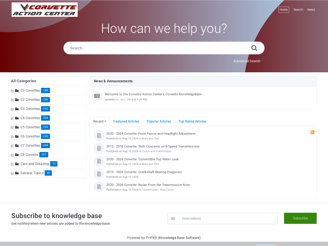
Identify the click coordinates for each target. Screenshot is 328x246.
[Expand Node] (12, 90)
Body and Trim (150, 138)
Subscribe (300, 218)
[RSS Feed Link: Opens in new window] (313, 132)
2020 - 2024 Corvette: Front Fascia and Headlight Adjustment (150, 134)
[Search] (254, 48)
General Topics (32, 173)
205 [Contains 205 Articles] (45, 99)
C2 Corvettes (30, 100)
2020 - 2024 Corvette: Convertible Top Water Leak (142, 159)
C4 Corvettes (30, 118)
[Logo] (44, 9)
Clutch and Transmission (157, 151)
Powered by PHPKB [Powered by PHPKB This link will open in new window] (142, 238)
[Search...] (164, 48)
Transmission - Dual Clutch (158, 189)
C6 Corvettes (30, 136)
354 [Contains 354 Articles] (45, 117)
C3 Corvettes (30, 109)
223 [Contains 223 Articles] (45, 127)
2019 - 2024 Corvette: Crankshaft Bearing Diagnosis (144, 172)
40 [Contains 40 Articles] (48, 172)
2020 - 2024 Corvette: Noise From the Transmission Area (148, 185)
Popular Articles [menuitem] (159, 121)
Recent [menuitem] (98, 121)
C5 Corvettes (30, 127)
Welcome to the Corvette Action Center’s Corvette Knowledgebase (153, 94)
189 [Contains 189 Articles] (45, 90)
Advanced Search (246, 61)
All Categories (23, 81)
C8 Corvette (29, 155)
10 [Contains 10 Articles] (53, 163)
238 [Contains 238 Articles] (45, 145)
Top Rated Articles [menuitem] (192, 121)
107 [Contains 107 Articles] (43, 154)
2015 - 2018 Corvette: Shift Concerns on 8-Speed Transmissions (153, 146)
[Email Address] (222, 218)
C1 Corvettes (30, 90)
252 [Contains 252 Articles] (45, 108)
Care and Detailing (34, 164)
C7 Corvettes (30, 145)
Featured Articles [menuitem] (126, 121)
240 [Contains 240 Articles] (45, 136)
